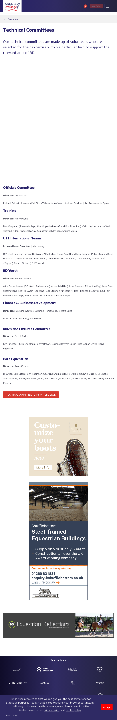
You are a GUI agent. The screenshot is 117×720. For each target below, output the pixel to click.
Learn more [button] (11, 715)
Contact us (7, 622)
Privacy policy (9, 693)
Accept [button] (107, 707)
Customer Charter (85, 627)
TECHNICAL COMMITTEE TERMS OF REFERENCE (31, 277)
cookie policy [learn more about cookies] (73, 710)
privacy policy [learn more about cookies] (51, 710)
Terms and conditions (12, 689)
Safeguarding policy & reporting (54, 622)
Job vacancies (9, 627)
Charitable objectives (49, 627)
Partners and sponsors (88, 622)
